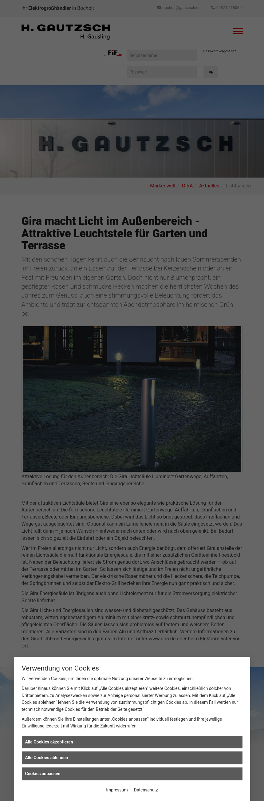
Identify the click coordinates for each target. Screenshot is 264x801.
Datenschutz (146, 789)
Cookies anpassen (43, 773)
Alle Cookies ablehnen (46, 757)
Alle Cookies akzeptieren (49, 741)
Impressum (117, 789)
